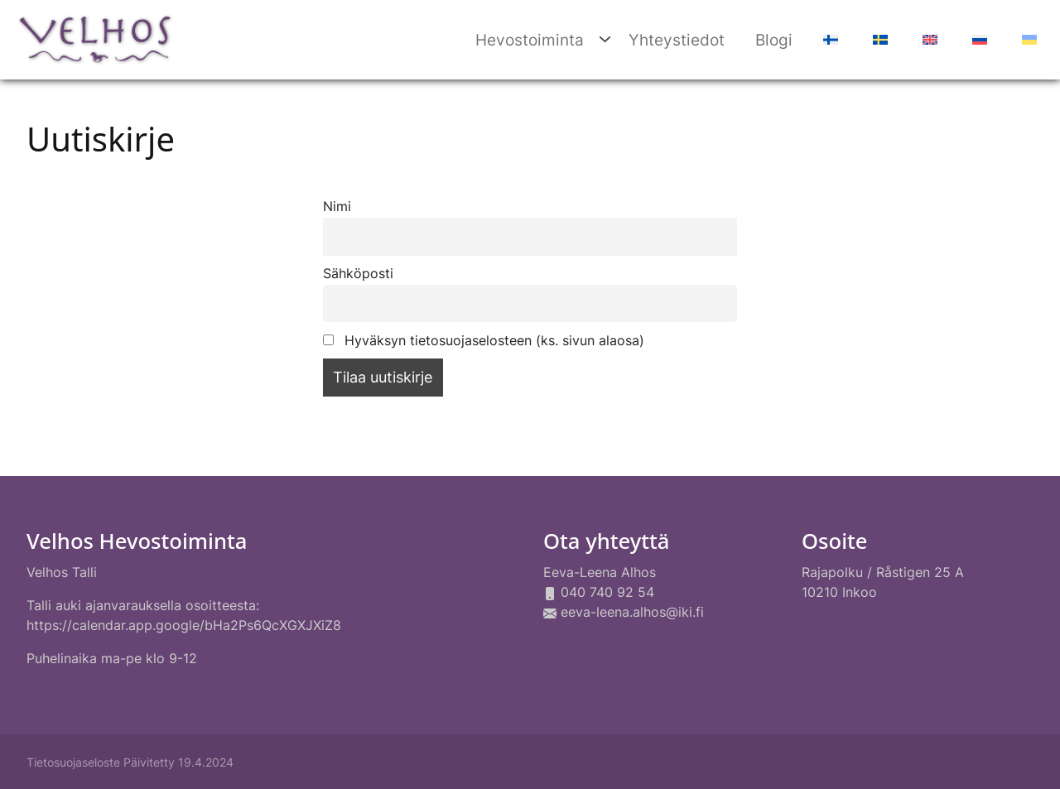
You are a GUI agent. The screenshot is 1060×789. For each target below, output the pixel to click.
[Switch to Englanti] (928, 40)
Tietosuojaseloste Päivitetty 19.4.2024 (130, 762)
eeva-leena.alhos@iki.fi (632, 612)
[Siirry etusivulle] (95, 37)
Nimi (337, 206)
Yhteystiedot (677, 40)
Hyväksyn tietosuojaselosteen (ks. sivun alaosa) (483, 341)
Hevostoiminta (529, 40)
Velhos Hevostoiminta (136, 541)
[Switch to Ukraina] (1027, 40)
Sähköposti (358, 273)
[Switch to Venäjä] (977, 40)
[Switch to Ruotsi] (878, 40)
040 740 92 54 (607, 592)
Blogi (774, 40)
